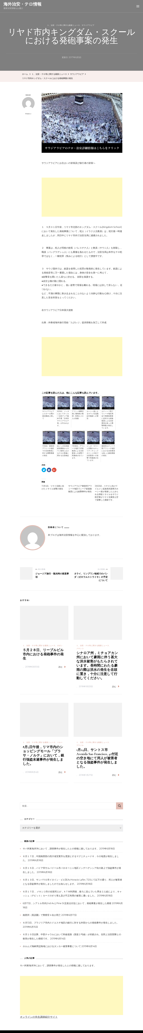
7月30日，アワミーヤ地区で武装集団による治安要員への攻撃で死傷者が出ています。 (78, 452)
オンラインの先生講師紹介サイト (39, 1016)
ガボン (60, 645)
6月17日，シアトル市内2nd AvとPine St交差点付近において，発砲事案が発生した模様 (67, 903)
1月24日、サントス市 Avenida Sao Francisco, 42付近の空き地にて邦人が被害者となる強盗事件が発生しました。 (97, 758)
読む (62, 666)
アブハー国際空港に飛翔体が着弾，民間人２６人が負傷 (78, 414)
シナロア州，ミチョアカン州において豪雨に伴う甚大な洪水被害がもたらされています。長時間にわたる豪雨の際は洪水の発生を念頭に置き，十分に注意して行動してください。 (97, 665)
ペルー (60, 742)
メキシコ (80, 648)
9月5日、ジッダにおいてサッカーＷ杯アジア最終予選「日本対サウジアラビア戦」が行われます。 (63, 418)
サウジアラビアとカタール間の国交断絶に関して (48, 414)
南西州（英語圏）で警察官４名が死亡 (42, 915)
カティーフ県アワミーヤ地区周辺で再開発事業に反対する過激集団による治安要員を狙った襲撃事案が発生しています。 (107, 419)
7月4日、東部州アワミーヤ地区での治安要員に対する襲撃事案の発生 (48, 451)
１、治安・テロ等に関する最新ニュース (63, 25)
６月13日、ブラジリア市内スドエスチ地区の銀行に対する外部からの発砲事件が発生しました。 (71, 922)
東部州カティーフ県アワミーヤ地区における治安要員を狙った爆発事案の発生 (108, 451)
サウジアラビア (88, 25)
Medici (28, 106)
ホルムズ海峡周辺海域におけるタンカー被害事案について (52, 946)
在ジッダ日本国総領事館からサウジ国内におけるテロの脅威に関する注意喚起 (63, 451)
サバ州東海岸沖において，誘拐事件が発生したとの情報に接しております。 (61, 848)
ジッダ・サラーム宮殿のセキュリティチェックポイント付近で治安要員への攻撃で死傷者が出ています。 (92, 453)
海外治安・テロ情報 (22, 4)
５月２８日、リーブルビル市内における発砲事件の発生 (43, 654)
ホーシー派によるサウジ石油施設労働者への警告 (92, 414)
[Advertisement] (82, 197)
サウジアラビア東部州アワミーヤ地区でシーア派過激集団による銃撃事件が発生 (80, 489)
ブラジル (80, 745)
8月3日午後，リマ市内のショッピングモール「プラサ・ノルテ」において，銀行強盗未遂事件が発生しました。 (43, 755)
